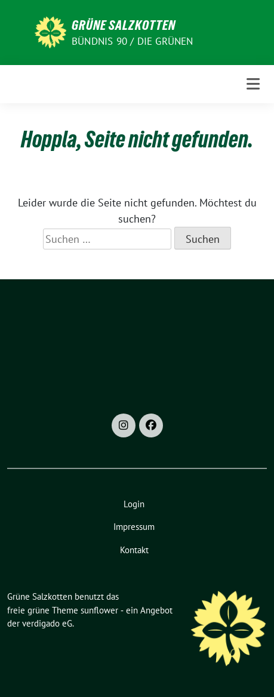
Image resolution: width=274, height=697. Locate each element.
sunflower (99, 610)
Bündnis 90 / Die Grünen (132, 41)
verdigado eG (47, 623)
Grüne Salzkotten (124, 25)
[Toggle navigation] (253, 84)
